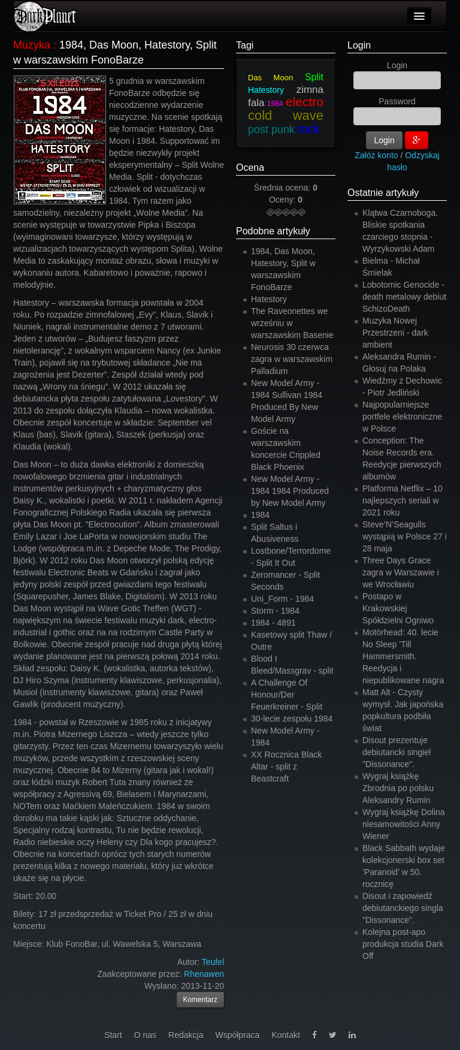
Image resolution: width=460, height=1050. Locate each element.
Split (314, 77)
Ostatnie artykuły (383, 193)
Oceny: (283, 199)
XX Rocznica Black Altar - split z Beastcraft (286, 766)
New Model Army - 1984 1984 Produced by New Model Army (290, 491)
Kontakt (285, 1035)
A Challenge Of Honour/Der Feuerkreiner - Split (286, 694)
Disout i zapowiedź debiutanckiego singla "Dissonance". (402, 908)
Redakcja (185, 1035)
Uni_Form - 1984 (282, 599)
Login (359, 45)
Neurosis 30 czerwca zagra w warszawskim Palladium (291, 359)
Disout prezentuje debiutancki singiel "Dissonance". (396, 752)
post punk (271, 129)
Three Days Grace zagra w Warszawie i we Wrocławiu (400, 572)
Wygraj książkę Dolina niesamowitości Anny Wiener (403, 824)
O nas (145, 1035)
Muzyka (31, 45)
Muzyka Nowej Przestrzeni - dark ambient (395, 332)
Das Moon (270, 77)
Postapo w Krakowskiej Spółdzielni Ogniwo (398, 608)
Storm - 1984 (275, 610)
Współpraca (237, 1035)
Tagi (244, 45)
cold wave (285, 115)
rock (308, 128)
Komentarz (200, 999)
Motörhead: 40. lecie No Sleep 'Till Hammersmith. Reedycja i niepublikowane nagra (403, 656)
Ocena (250, 167)
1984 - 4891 (273, 622)
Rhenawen (204, 974)
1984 (275, 103)
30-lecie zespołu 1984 (291, 718)
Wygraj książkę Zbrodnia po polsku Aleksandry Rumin (398, 788)
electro (304, 101)
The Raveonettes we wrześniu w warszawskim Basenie (292, 323)
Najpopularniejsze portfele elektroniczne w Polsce (402, 416)
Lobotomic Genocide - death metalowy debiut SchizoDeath (404, 296)
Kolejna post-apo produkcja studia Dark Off (402, 944)
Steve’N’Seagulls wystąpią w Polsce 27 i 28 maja (404, 536)
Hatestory (266, 90)
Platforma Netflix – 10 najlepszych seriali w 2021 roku (402, 500)
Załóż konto (376, 155)
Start (113, 1035)
